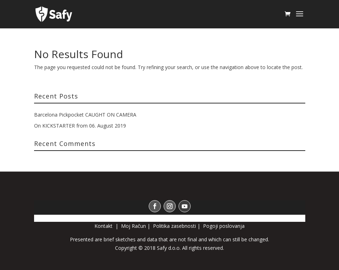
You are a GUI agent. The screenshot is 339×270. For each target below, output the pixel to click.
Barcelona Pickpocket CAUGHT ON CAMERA (85, 114)
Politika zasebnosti (174, 226)
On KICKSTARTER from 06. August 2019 (80, 125)
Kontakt (104, 226)
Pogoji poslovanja (224, 226)
